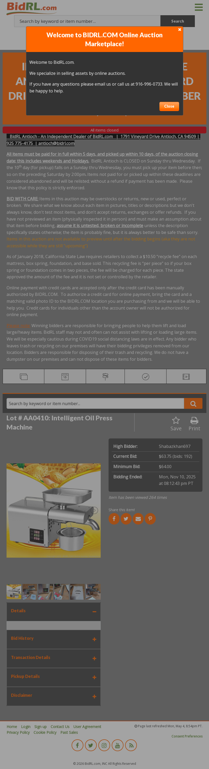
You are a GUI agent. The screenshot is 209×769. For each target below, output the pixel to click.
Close (169, 106)
